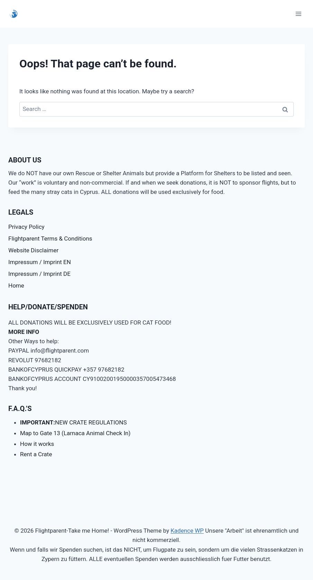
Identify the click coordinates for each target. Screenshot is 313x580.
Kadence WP (187, 530)
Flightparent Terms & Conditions (50, 238)
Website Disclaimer (33, 250)
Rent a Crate (36, 454)
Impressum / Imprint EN (39, 262)
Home (16, 285)
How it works (37, 443)
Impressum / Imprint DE (39, 273)
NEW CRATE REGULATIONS (73, 422)
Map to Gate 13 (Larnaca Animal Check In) (75, 433)
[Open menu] (298, 13)
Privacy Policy (26, 226)
